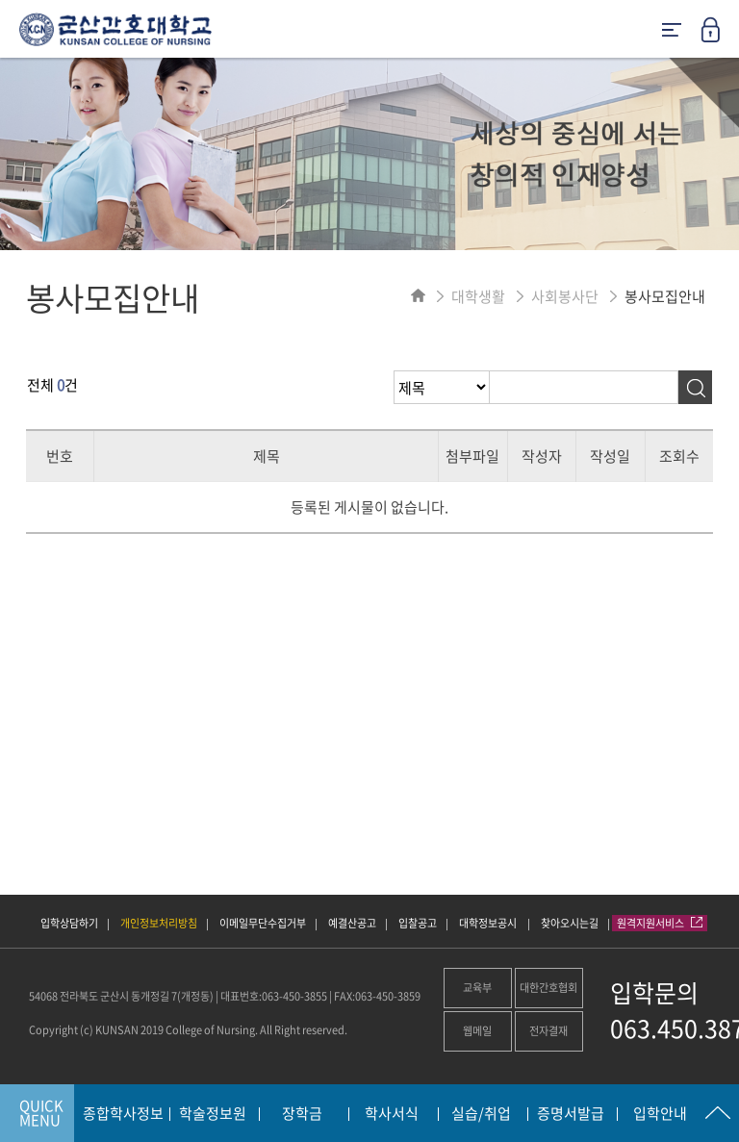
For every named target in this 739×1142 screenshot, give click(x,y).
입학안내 (660, 1114)
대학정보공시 (489, 923)
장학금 (302, 1114)
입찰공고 (417, 923)
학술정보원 (212, 1114)
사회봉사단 (565, 296)
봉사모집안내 (664, 296)
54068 (43, 996)
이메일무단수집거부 (262, 923)
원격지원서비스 (659, 923)
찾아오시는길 (570, 923)
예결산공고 (352, 923)
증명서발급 (570, 1114)
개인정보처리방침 (158, 923)
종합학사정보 (123, 1114)
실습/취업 (481, 1114)
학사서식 (392, 1114)
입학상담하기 (69, 923)
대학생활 (478, 296)
